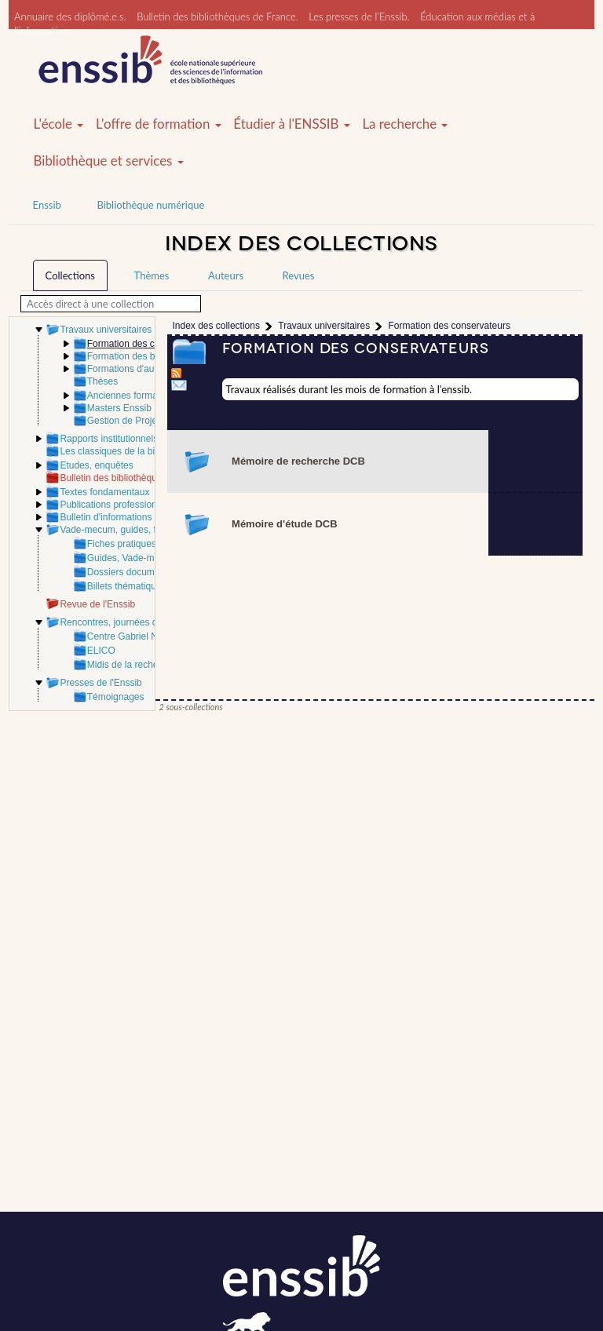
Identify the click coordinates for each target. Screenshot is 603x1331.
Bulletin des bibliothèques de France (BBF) (149, 477)
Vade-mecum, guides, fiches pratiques (139, 529)
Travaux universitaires (106, 329)
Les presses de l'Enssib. (359, 16)
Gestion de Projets (126, 420)
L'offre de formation (158, 124)
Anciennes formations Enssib (148, 395)
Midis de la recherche (132, 664)
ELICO (101, 650)
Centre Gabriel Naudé (133, 636)
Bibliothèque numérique (150, 205)
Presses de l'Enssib (100, 682)
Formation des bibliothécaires (148, 356)
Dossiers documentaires (137, 572)
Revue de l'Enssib (97, 604)
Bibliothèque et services (109, 161)
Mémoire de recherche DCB (298, 461)
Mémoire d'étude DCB (285, 524)
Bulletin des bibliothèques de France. (217, 16)
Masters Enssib (119, 408)
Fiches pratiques (121, 543)
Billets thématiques (126, 586)
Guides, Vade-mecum (132, 557)
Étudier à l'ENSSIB (291, 124)
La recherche (405, 124)
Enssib (47, 205)
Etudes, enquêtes (96, 465)
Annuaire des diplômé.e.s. (70, 16)
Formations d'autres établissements (161, 368)
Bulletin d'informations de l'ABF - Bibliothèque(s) (160, 517)
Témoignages (115, 696)
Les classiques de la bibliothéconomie (138, 451)
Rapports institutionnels (109, 438)
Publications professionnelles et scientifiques (153, 504)
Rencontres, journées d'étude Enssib (137, 622)
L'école (59, 124)
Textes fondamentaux (104, 492)
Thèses (102, 381)
